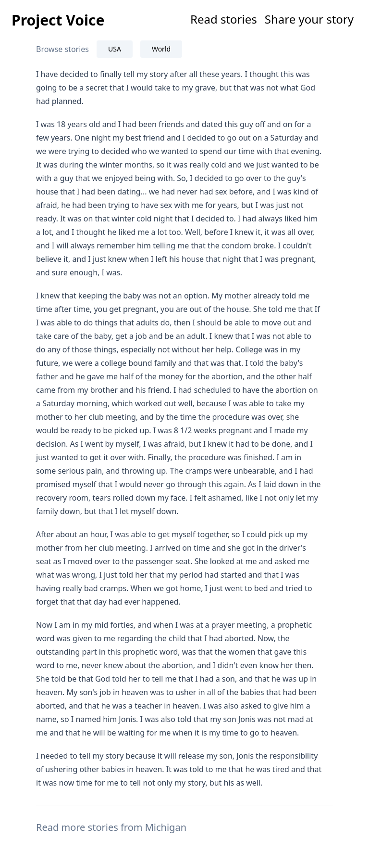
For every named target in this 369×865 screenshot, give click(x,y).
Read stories (223, 19)
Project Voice (58, 20)
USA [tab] (114, 48)
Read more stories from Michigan (111, 827)
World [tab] (161, 48)
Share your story (309, 19)
